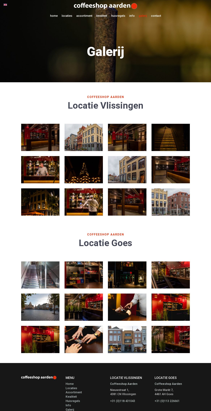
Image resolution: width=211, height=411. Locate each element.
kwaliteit (101, 16)
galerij (143, 16)
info (132, 16)
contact (156, 16)
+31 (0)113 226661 (167, 401)
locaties (67, 16)
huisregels (118, 16)
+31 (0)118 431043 (122, 401)
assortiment (84, 16)
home (54, 16)
